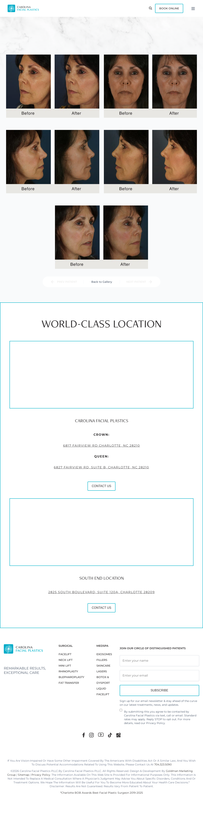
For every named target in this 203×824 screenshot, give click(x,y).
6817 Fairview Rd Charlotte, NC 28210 (97, 448)
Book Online (169, 8)
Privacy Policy (155, 723)
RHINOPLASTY (68, 671)
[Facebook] (83, 735)
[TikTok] (110, 735)
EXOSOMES (104, 654)
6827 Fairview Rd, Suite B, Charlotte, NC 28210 (98, 469)
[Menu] (193, 8)
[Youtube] (101, 735)
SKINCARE (103, 665)
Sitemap (23, 774)
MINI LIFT (65, 665)
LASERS (101, 671)
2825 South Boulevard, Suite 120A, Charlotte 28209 (98, 594)
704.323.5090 (163, 764)
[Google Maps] (118, 735)
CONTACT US (98, 488)
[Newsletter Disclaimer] (121, 712)
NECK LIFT (65, 660)
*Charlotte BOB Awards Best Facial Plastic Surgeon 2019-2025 (101, 792)
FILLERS (101, 660)
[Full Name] (159, 660)
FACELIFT (65, 654)
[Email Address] (159, 675)
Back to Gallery (101, 282)
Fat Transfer (69, 683)
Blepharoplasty (71, 677)
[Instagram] (91, 735)
